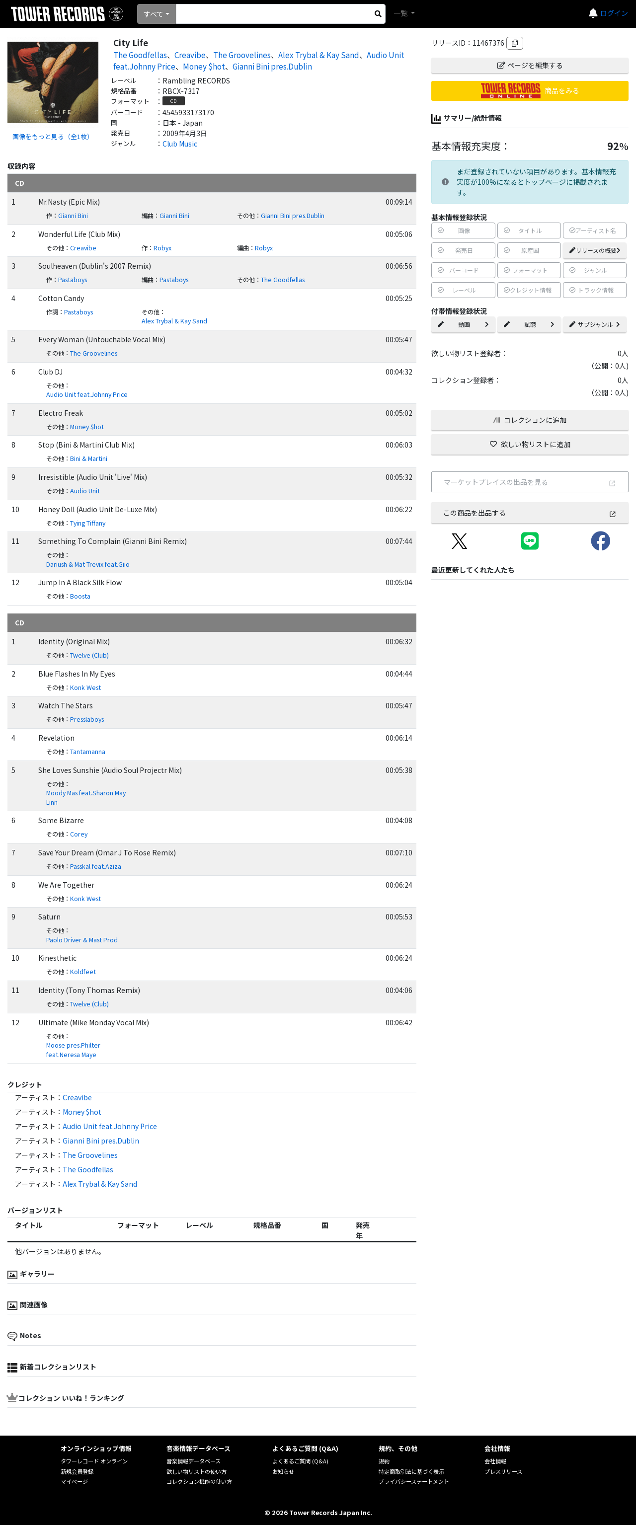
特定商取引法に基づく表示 (411, 1471)
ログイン (614, 13)
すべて (153, 14)
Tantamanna (87, 751)
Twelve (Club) (89, 655)
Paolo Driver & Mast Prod (82, 939)
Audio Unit (85, 490)
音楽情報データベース (193, 1461)
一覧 (401, 13)
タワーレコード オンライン (94, 1461)
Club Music (179, 144)
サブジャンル (594, 324)
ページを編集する (530, 65)
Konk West (85, 687)
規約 (384, 1461)
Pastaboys (72, 279)
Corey (78, 834)
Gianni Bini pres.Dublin (272, 66)
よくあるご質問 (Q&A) (300, 1461)
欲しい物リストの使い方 (196, 1471)
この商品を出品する (530, 513)
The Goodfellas (140, 54)
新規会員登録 (77, 1471)
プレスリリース (503, 1471)
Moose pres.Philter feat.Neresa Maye (73, 1050)
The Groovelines (242, 54)
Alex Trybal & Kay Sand (318, 54)
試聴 (529, 324)
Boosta (80, 596)
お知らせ (283, 1471)
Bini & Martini (88, 458)
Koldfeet (83, 971)
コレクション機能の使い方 (199, 1481)
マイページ (74, 1481)
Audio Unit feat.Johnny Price (87, 394)
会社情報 (495, 1461)
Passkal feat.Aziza (95, 866)
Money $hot (204, 66)
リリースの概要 (595, 250)
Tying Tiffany (87, 523)
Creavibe (190, 54)
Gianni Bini (73, 215)
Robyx (162, 247)
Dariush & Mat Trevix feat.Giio (88, 564)
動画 (463, 324)
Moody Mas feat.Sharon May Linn (86, 797)
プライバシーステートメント (414, 1481)
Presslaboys (87, 719)
